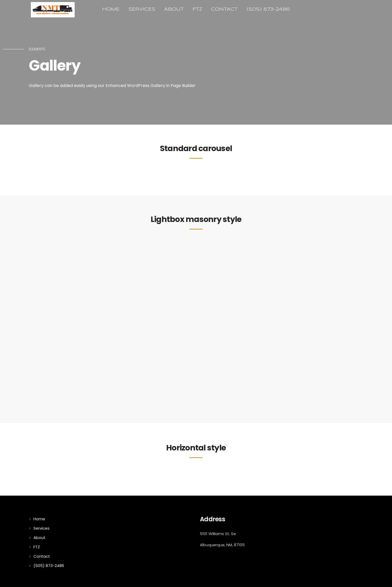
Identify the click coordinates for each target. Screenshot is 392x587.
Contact (224, 9)
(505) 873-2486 (268, 9)
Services (141, 9)
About (174, 9)
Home (111, 9)
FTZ (197, 9)
